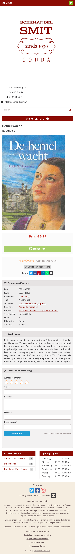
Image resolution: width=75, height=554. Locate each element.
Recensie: (8, 396)
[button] (71, 3)
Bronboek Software (42, 550)
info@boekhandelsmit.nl (14, 101)
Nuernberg (24, 296)
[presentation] (20, 442)
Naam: (7, 412)
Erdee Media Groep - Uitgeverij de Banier (38, 310)
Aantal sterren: (12, 377)
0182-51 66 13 (14, 97)
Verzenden (16, 433)
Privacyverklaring (37, 546)
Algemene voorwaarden (38, 538)
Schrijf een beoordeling (37, 266)
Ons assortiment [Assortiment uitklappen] (35, 118)
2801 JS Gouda (16, 92)
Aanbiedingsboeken (28, 307)
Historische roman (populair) (32, 303)
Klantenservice (37, 542)
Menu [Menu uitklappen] (9, 3)
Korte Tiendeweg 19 (16, 87)
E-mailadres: (10, 422)
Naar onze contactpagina (37, 531)
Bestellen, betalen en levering (37, 535)
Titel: (6, 387)
